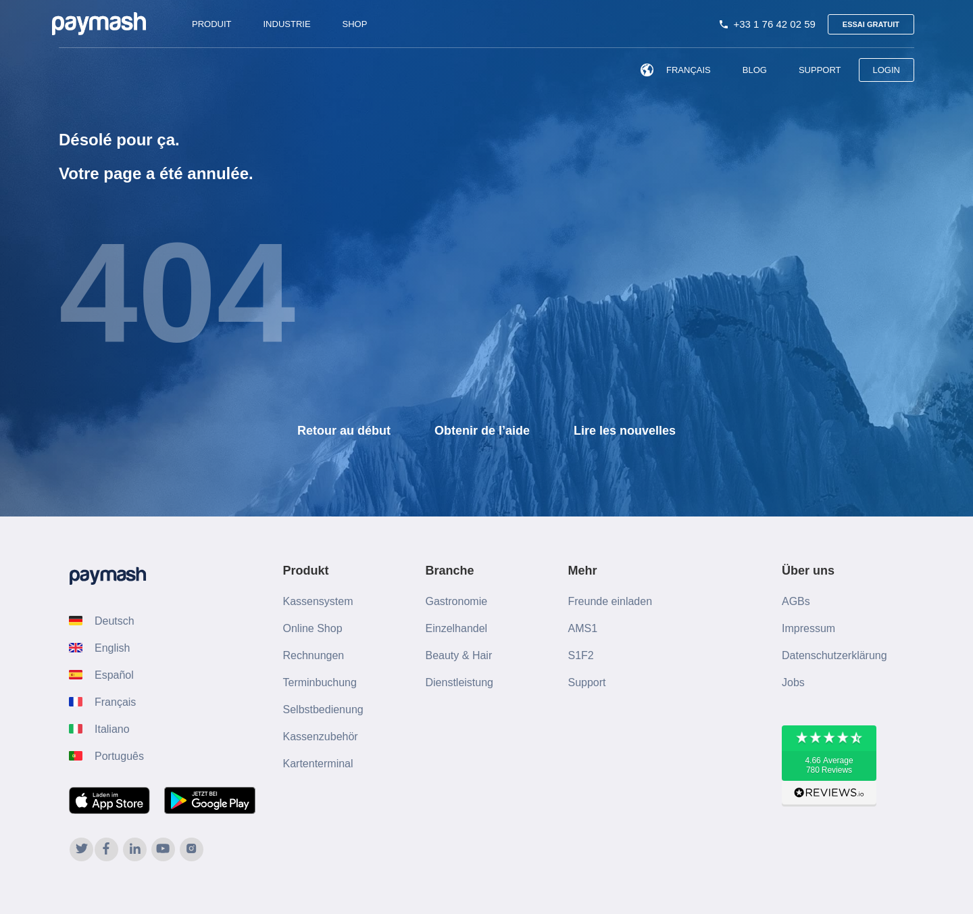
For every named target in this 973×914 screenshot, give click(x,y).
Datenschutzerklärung (834, 655)
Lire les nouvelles (625, 430)
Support (587, 682)
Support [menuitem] (820, 70)
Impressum (808, 628)
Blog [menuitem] (755, 70)
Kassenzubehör (320, 736)
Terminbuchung (320, 682)
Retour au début (344, 430)
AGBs (796, 601)
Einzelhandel (457, 628)
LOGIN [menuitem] (886, 70)
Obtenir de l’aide (482, 430)
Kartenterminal (318, 763)
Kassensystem (318, 601)
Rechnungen (314, 655)
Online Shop (313, 628)
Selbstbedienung (323, 709)
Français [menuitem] (673, 70)
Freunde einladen (610, 601)
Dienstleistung (460, 682)
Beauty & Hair (459, 655)
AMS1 (583, 628)
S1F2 (581, 655)
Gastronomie (457, 601)
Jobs (793, 682)
